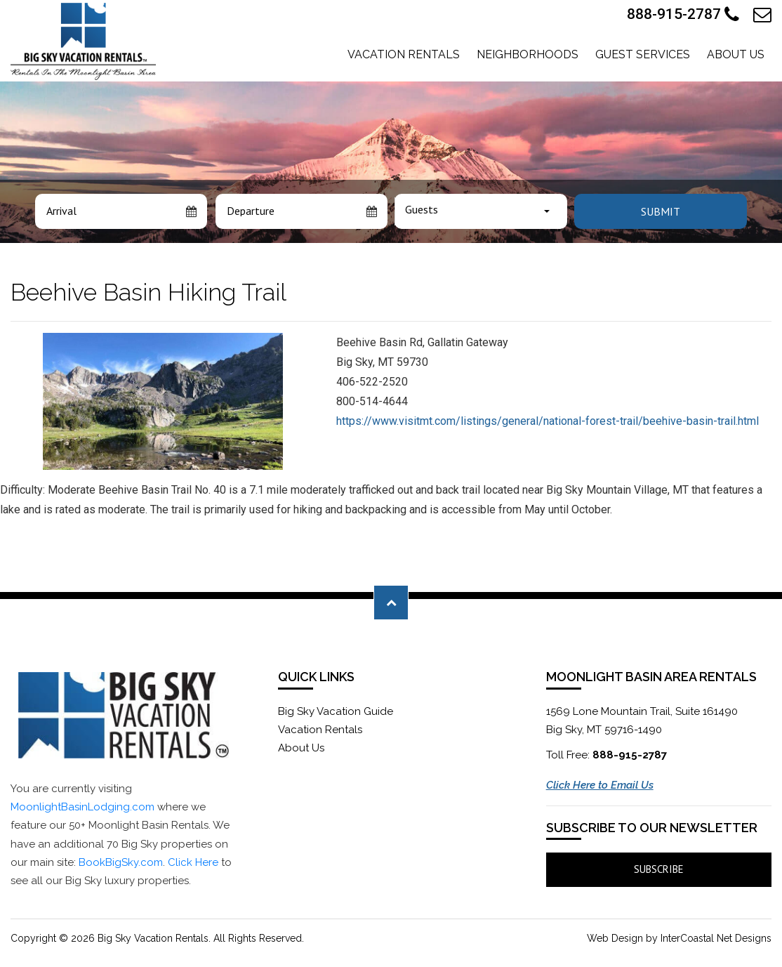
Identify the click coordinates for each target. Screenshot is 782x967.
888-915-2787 (683, 15)
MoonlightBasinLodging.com (82, 807)
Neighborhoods (527, 54)
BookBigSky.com (121, 862)
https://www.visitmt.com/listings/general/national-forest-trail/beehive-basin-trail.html (547, 421)
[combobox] (481, 211)
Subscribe (659, 869)
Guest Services (642, 54)
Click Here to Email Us (600, 785)
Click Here (193, 862)
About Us (735, 54)
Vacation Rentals (403, 54)
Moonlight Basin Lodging (83, 41)
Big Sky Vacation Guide (335, 711)
